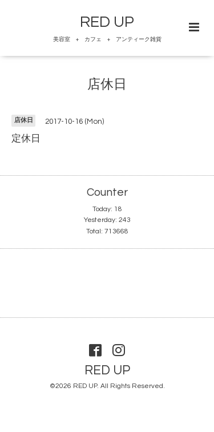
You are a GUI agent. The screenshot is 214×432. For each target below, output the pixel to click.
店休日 (107, 84)
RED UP (107, 22)
